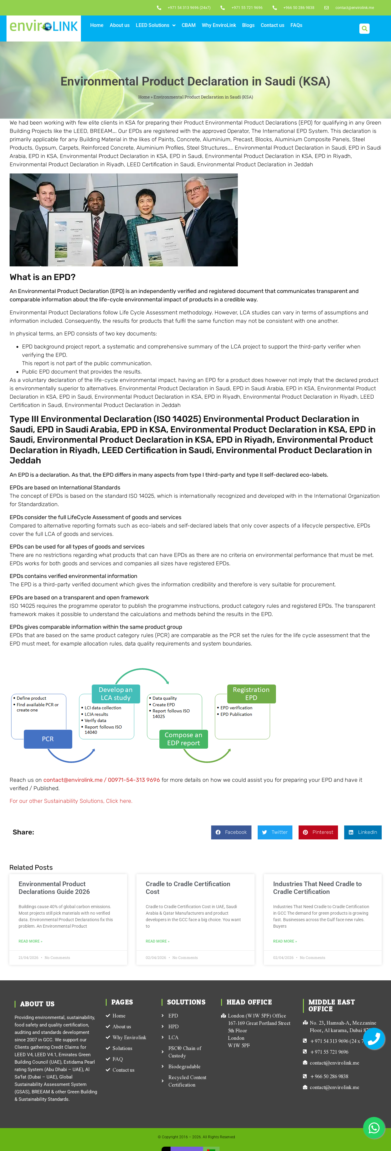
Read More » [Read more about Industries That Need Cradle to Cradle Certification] (285, 941)
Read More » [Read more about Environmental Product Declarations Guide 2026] (30, 941)
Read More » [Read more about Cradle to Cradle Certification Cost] (158, 941)
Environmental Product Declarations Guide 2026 (54, 887)
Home (144, 97)
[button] (364, 29)
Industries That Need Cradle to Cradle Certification (317, 887)
